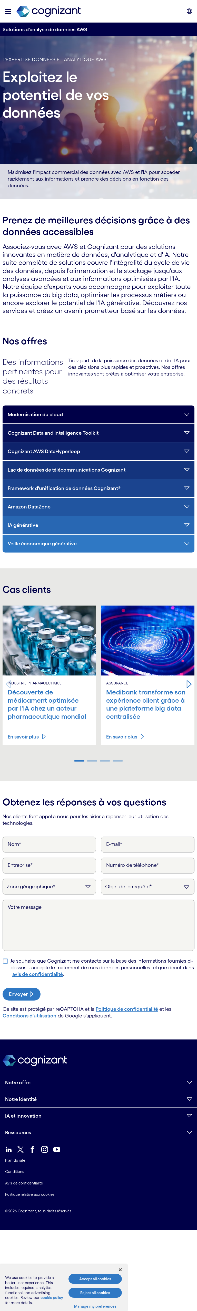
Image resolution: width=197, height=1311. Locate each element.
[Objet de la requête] (147, 886)
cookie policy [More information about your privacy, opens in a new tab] (52, 1297)
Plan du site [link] (15, 1160)
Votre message (25, 907)
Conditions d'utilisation (29, 1015)
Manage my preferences (95, 1306)
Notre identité (21, 1099)
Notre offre (18, 1082)
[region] (63, 1287)
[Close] (120, 1269)
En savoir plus (23, 737)
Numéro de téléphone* (132, 865)
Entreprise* (20, 865)
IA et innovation (23, 1116)
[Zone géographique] (49, 886)
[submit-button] (22, 994)
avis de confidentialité (37, 974)
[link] (48, 11)
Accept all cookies (95, 1279)
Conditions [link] (14, 1171)
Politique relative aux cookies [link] (29, 1194)
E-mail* (114, 844)
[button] (8, 11)
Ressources (18, 1132)
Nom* (14, 844)
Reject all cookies (95, 1293)
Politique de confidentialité (127, 1009)
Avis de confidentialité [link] (24, 1183)
